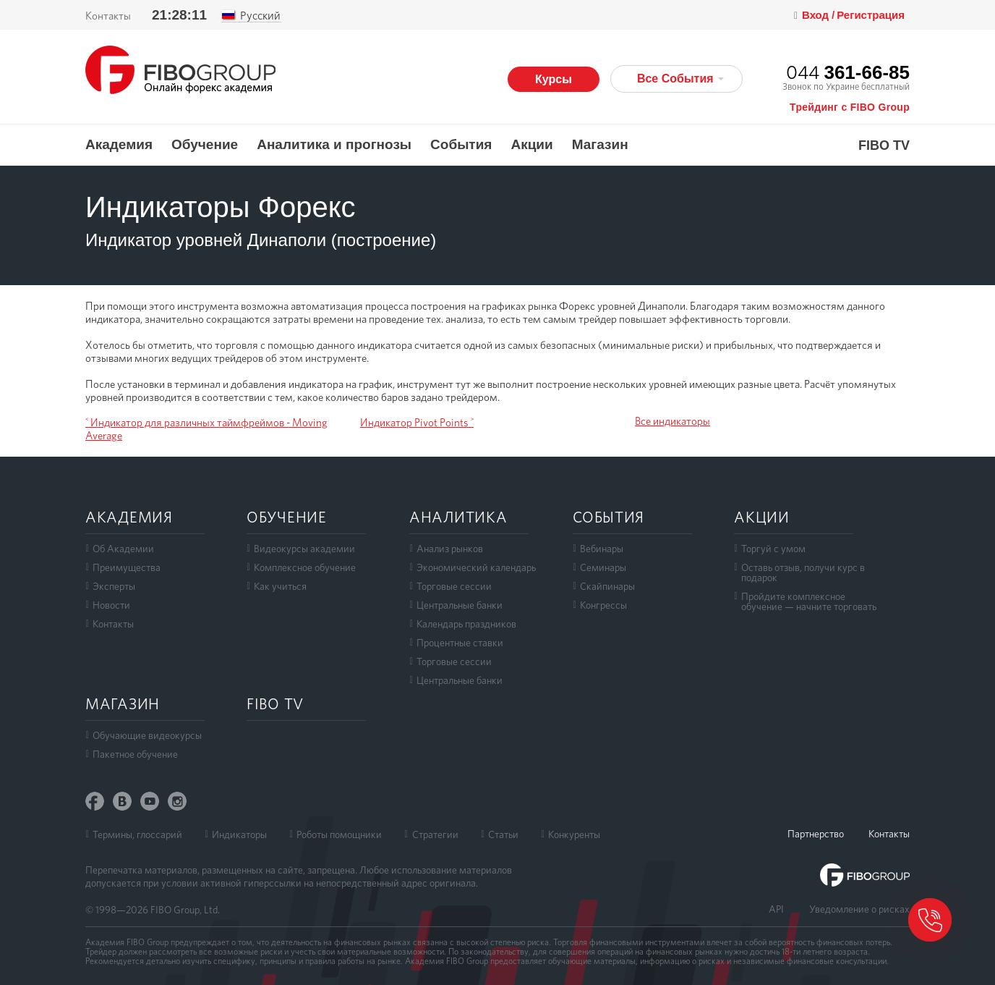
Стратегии (435, 834)
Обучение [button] (204, 145)
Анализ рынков (450, 548)
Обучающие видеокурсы (147, 735)
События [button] (461, 145)
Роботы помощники (339, 834)
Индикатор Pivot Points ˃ (417, 422)
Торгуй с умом (773, 548)
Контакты (108, 15)
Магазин (600, 145)
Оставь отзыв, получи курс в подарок (803, 572)
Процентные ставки (460, 642)
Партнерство (815, 834)
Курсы (553, 79)
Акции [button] (531, 145)
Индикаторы (239, 834)
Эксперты (114, 586)
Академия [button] (119, 145)
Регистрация (871, 14)
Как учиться (280, 586)
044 (848, 72)
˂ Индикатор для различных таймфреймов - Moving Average (206, 429)
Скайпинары (607, 586)
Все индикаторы (672, 421)
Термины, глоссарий (137, 834)
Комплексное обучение (305, 567)
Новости (111, 605)
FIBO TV (884, 146)
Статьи (503, 834)
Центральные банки (460, 605)
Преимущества (127, 567)
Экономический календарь (476, 567)
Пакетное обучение (135, 754)
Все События (680, 78)
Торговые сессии (454, 586)
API (776, 909)
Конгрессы (603, 605)
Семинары (603, 567)
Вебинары (601, 548)
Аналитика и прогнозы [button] (334, 145)
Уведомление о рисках (859, 909)
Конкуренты (574, 834)
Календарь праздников (466, 624)
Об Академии (123, 548)
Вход (817, 15)
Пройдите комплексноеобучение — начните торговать (808, 601)
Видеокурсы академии (304, 548)
